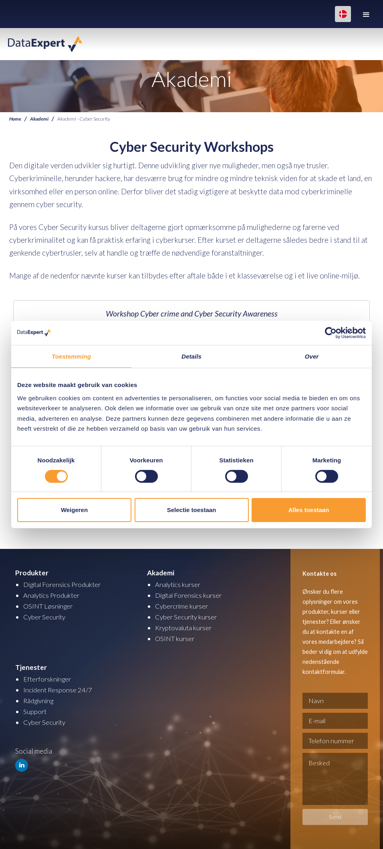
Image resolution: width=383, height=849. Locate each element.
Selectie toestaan (191, 509)
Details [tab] (191, 356)
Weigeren (74, 509)
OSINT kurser (175, 638)
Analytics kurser (179, 584)
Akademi (39, 119)
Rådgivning (39, 700)
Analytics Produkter (52, 595)
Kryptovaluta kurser (184, 627)
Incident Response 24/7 (58, 690)
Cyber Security (45, 617)
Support (35, 711)
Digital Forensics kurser (190, 595)
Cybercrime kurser (182, 606)
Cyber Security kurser (187, 617)
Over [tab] (312, 356)
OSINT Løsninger (49, 606)
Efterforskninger (48, 679)
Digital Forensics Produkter (64, 584)
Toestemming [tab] (71, 356)
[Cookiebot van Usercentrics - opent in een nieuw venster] (331, 333)
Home (15, 119)
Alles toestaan (308, 509)
